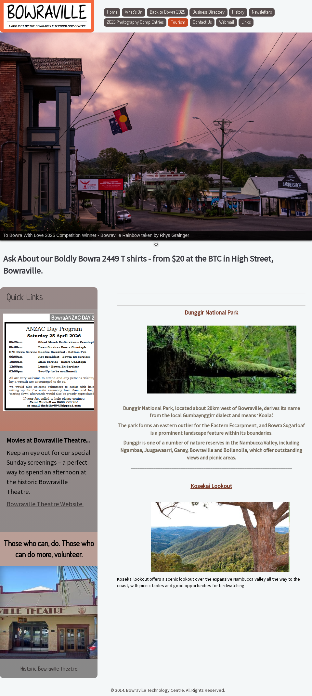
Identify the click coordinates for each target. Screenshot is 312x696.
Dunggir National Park (211, 312)
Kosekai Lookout (211, 486)
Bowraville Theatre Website (45, 504)
